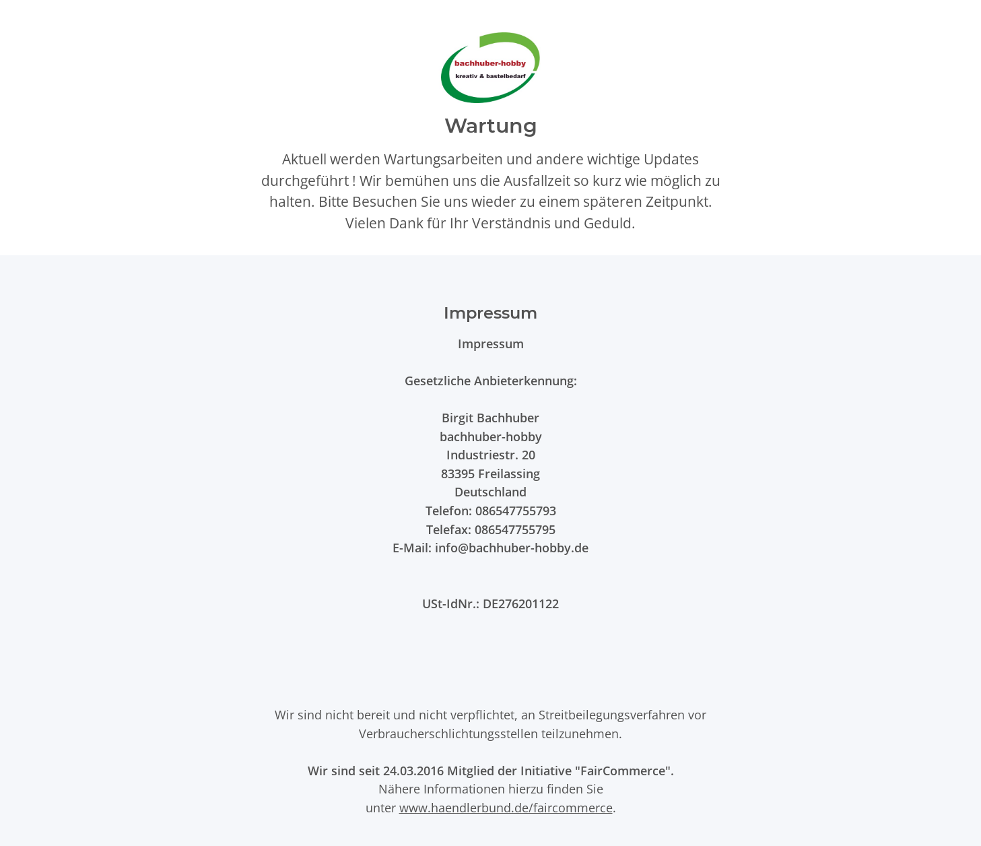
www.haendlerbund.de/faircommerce (506, 807)
